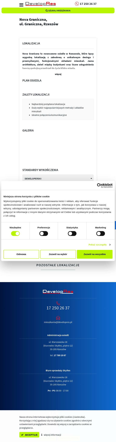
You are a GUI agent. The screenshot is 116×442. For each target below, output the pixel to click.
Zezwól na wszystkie (95, 254)
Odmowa (21, 254)
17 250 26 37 (58, 308)
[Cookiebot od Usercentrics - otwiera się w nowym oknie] (99, 185)
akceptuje (29, 434)
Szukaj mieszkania (58, 10)
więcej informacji (51, 434)
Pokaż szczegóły (98, 244)
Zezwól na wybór (58, 254)
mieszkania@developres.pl (58, 322)
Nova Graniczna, (58, 21)
